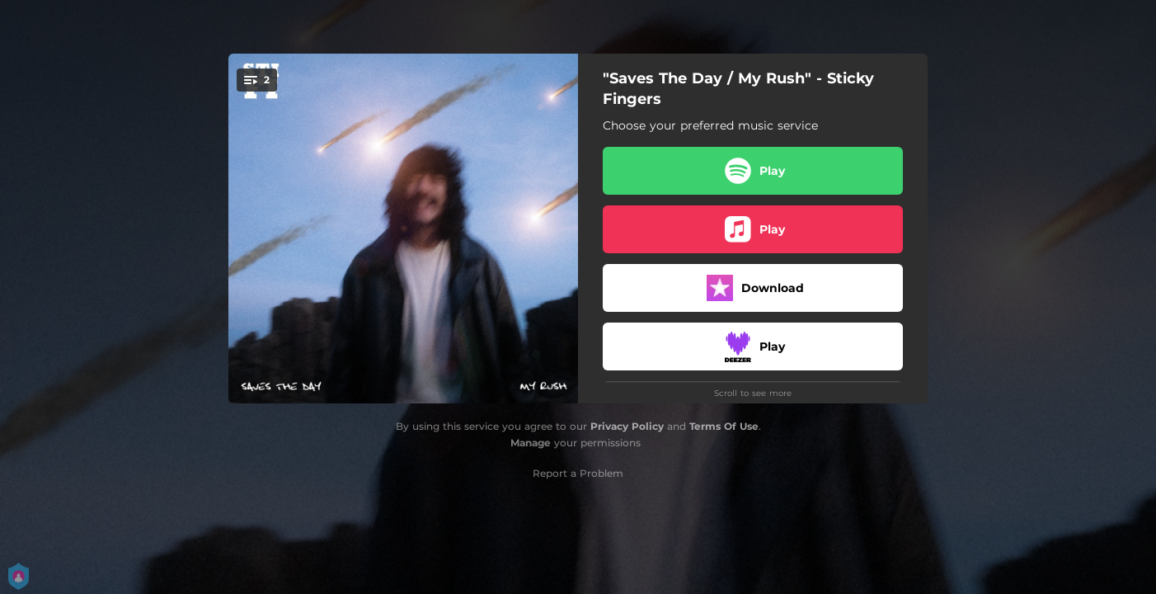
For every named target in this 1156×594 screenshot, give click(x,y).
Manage (530, 442)
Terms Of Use (724, 426)
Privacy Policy (627, 426)
